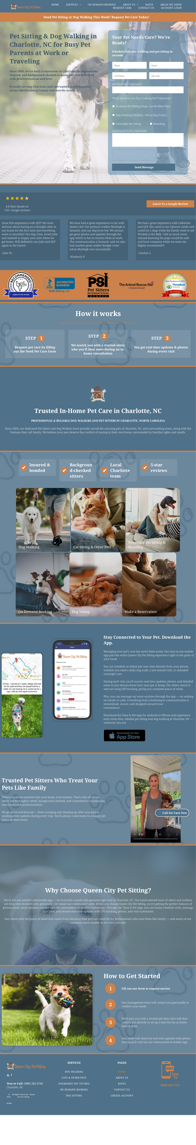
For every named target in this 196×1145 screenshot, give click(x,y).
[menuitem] (55, 4)
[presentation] (134, 155)
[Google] (8, 1106)
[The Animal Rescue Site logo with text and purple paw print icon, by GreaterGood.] (136, 285)
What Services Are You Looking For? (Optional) (141, 98)
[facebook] (11, 1106)
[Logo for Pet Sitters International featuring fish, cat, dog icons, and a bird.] (98, 285)
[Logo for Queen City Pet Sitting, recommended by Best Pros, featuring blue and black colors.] (21, 285)
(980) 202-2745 (33, 1113)
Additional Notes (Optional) (129, 131)
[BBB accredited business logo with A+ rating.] (59, 285)
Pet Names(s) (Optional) (127, 84)
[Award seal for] (175, 285)
